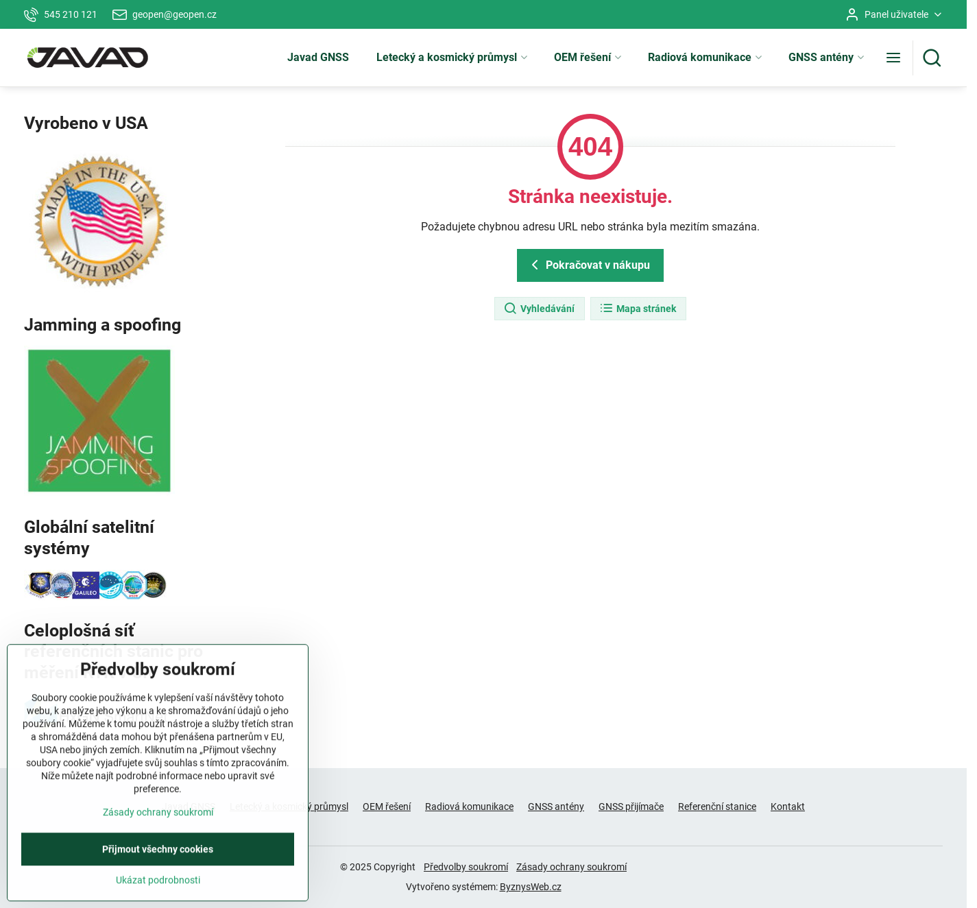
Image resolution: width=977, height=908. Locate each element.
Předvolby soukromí (466, 866)
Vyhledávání (539, 308)
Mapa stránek (637, 308)
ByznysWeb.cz (531, 886)
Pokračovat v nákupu (588, 264)
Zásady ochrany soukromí (571, 866)
